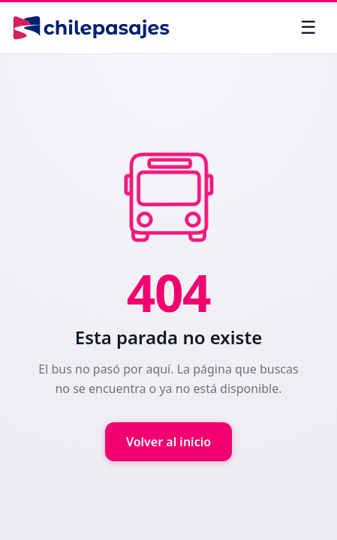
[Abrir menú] (308, 27)
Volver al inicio (168, 442)
